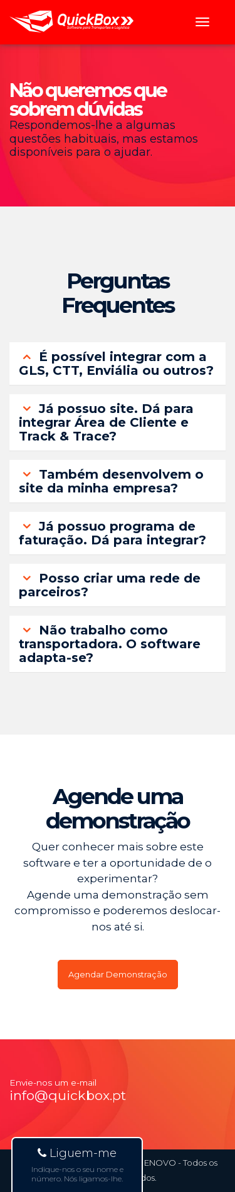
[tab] (117, 363)
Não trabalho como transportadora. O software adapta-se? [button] (110, 644)
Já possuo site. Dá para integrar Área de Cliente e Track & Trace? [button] (106, 422)
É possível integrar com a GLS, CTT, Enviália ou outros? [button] (116, 363)
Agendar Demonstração (117, 974)
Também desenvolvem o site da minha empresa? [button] (111, 481)
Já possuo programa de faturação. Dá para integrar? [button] (112, 533)
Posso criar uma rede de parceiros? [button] (110, 585)
